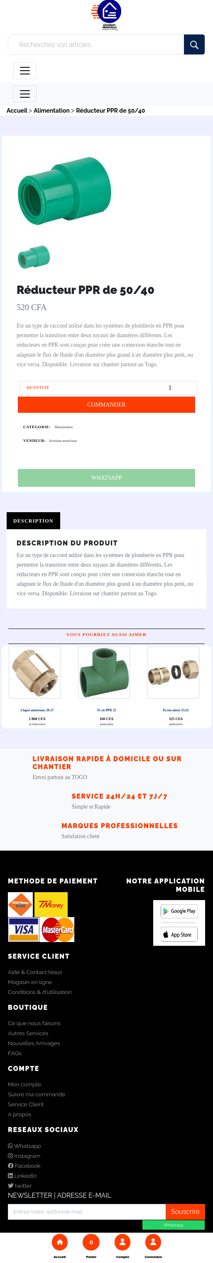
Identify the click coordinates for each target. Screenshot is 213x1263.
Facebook (24, 1165)
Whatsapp (24, 1145)
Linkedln (22, 1175)
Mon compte (24, 1084)
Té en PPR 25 (106, 710)
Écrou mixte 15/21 (176, 710)
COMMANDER (106, 405)
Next (108, 687)
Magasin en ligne (30, 982)
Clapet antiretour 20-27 (37, 710)
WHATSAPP (106, 478)
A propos (19, 1114)
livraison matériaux (63, 441)
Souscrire (185, 1212)
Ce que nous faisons (34, 1023)
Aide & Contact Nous (35, 972)
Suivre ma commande (36, 1094)
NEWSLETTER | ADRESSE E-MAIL (59, 1195)
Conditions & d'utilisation (40, 992)
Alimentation (63, 427)
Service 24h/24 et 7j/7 (120, 796)
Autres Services (28, 1033)
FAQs (15, 1053)
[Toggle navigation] (25, 70)
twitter (20, 1185)
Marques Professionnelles (119, 826)
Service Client (26, 1104)
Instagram (24, 1155)
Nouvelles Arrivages (34, 1043)
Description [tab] (33, 521)
